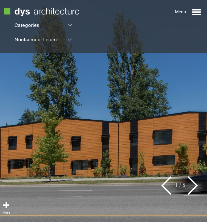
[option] (103, 111)
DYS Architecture (41, 12)
